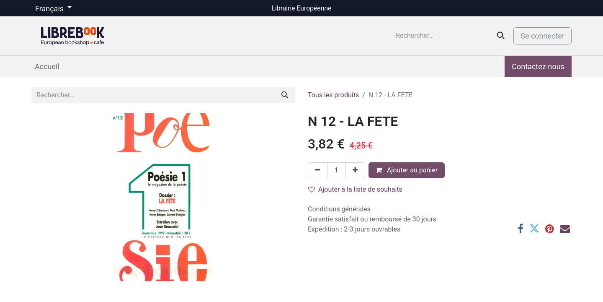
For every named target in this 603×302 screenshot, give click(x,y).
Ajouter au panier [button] (407, 170)
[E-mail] (565, 229)
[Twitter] (534, 229)
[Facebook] (520, 229)
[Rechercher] (501, 36)
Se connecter (542, 35)
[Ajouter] (355, 170)
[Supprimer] (317, 170)
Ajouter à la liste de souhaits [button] (355, 189)
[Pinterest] (549, 229)
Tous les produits (333, 95)
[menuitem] (47, 66)
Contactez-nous (538, 66)
